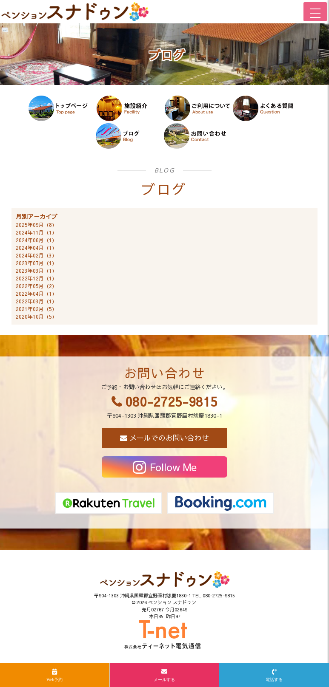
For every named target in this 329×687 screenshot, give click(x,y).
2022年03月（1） (36, 301)
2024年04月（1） (36, 247)
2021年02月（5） (36, 308)
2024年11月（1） (36, 232)
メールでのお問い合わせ (169, 438)
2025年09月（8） (36, 224)
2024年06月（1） (36, 240)
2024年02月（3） (36, 255)
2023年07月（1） (36, 263)
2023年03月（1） (36, 270)
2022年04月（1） (36, 293)
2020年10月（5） (36, 316)
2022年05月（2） (36, 286)
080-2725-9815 (171, 401)
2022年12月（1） (36, 278)
